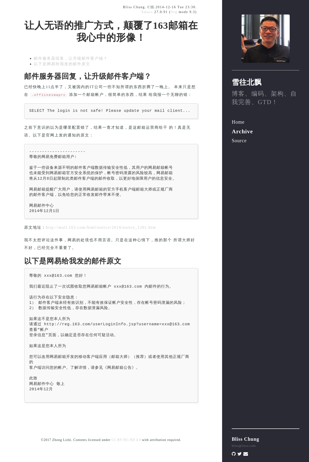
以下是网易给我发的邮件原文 (62, 64)
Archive (242, 131)
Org (174, 12)
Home (238, 122)
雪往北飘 (247, 82)
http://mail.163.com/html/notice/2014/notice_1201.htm (101, 227)
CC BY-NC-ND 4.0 (126, 440)
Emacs (147, 12)
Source (239, 140)
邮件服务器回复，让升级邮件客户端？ (71, 58)
